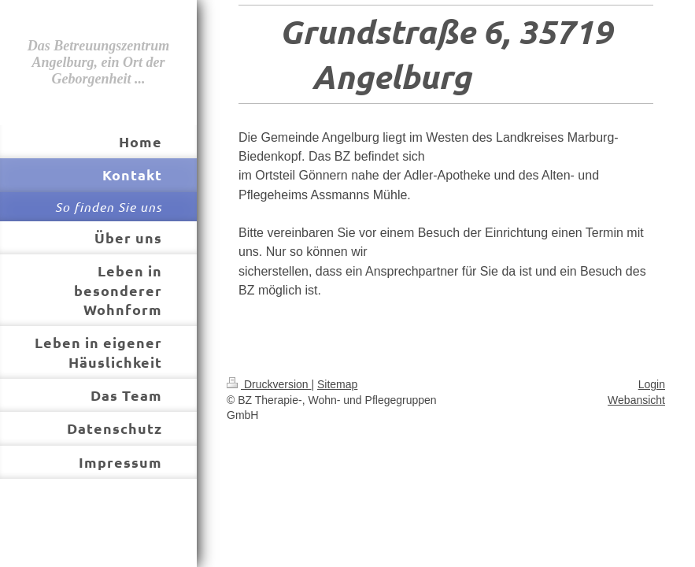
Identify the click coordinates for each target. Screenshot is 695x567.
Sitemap (337, 384)
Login (651, 384)
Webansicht (636, 400)
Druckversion (269, 384)
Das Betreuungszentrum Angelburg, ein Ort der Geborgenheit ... (99, 62)
